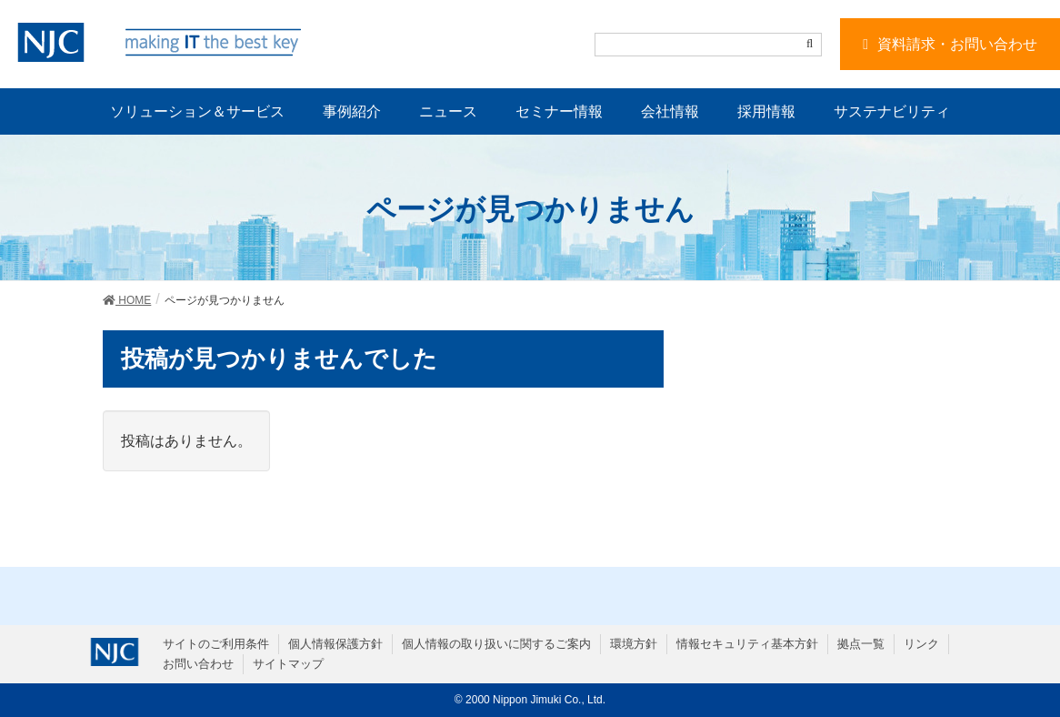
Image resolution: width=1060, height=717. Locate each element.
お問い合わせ (198, 664)
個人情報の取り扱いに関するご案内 (496, 644)
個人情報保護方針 (335, 644)
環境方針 (633, 644)
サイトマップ (288, 664)
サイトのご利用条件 (216, 644)
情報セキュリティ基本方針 (747, 644)
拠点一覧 (861, 644)
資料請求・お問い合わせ (957, 44)
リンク (921, 644)
